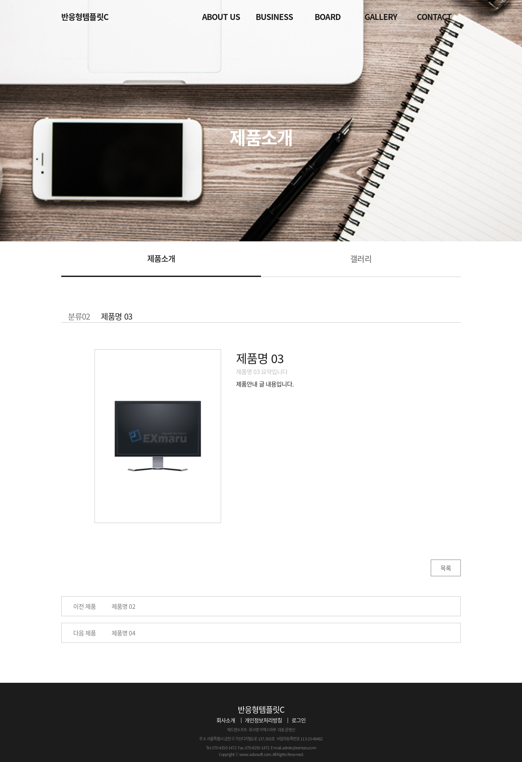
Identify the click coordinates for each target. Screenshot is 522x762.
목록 (445, 568)
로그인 (299, 720)
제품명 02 (123, 606)
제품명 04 (123, 633)
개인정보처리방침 (263, 720)
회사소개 (225, 720)
